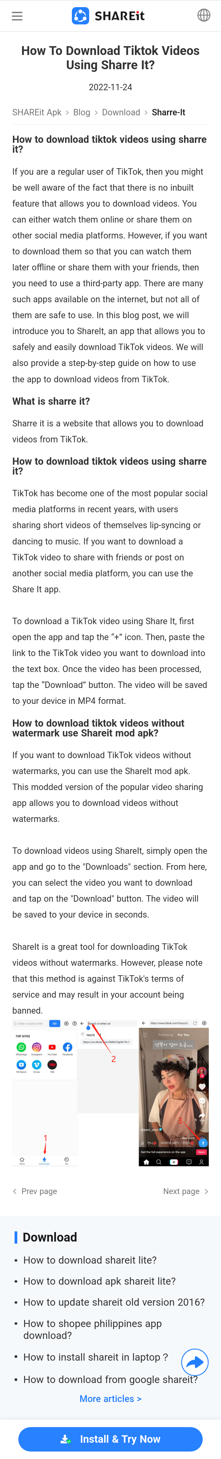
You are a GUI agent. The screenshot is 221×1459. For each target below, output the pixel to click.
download (121, 112)
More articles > (110, 1399)
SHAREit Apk (36, 112)
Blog (82, 112)
